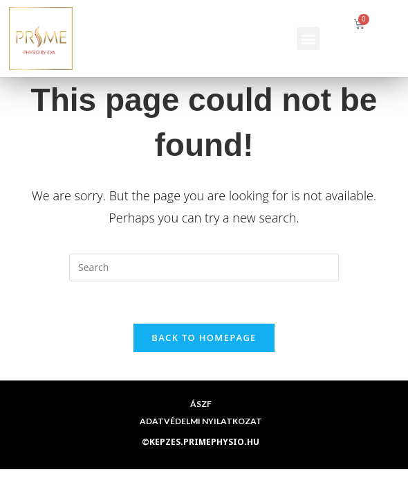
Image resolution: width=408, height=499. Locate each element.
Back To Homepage (203, 337)
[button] (308, 38)
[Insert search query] (204, 267)
